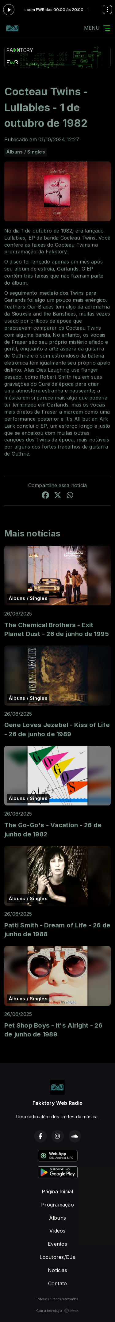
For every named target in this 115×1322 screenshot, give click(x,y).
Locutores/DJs (57, 1257)
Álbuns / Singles (25, 152)
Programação (57, 1205)
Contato (57, 1283)
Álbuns (57, 1218)
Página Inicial (57, 1191)
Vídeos (57, 1231)
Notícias (57, 1270)
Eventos (57, 1244)
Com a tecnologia (57, 1311)
